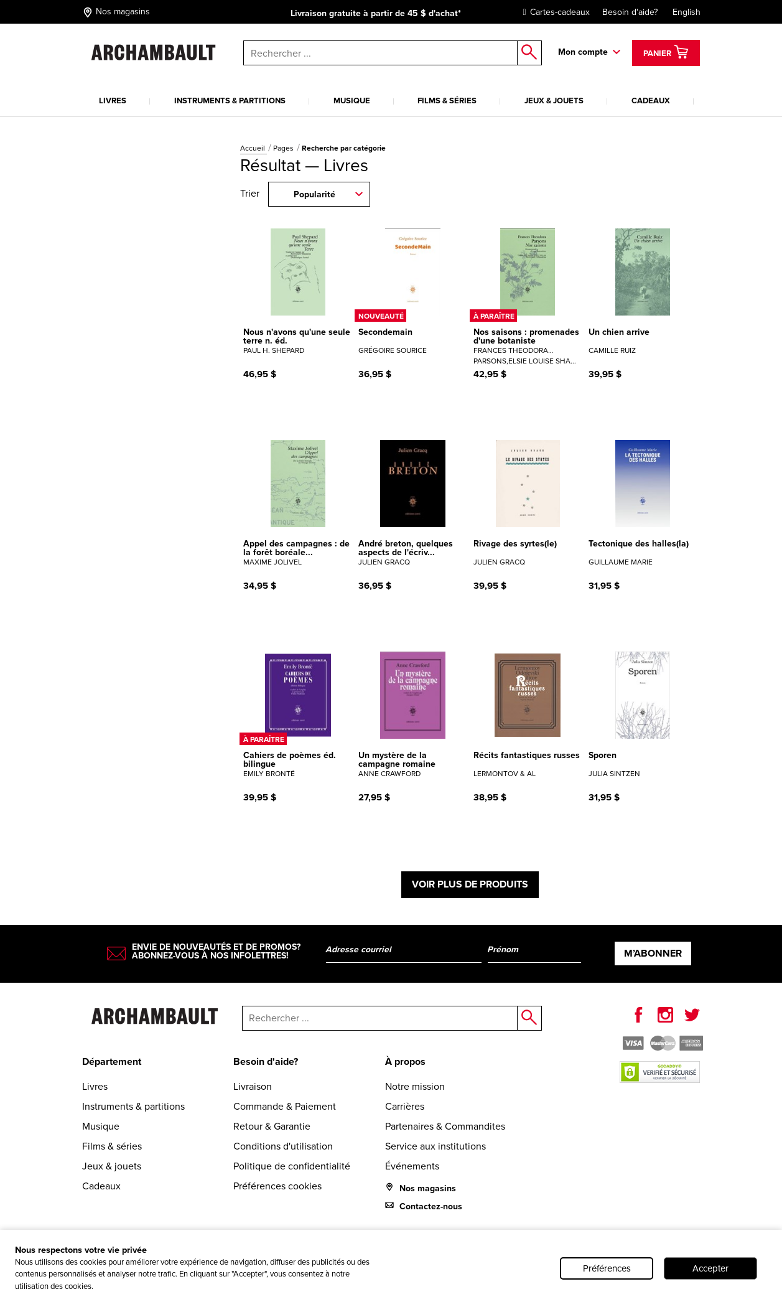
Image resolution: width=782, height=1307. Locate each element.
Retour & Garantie (271, 1126)
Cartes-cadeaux (553, 12)
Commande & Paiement (284, 1106)
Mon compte (583, 52)
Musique (351, 100)
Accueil (253, 148)
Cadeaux (650, 100)
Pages (284, 148)
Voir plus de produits (470, 884)
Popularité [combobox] (314, 194)
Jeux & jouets (554, 100)
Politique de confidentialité (291, 1166)
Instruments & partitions (230, 100)
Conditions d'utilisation (283, 1146)
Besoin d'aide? (630, 12)
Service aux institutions (435, 1146)
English (687, 12)
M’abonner (653, 953)
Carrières (404, 1106)
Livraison (252, 1086)
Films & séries (447, 100)
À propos (405, 1061)
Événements (412, 1166)
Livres (112, 100)
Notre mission (415, 1086)
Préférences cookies (277, 1186)
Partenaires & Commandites (445, 1126)
